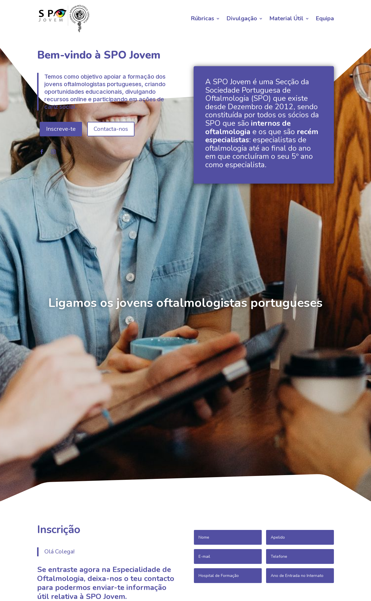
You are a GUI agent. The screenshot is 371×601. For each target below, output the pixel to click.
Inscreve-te (61, 157)
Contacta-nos (111, 157)
